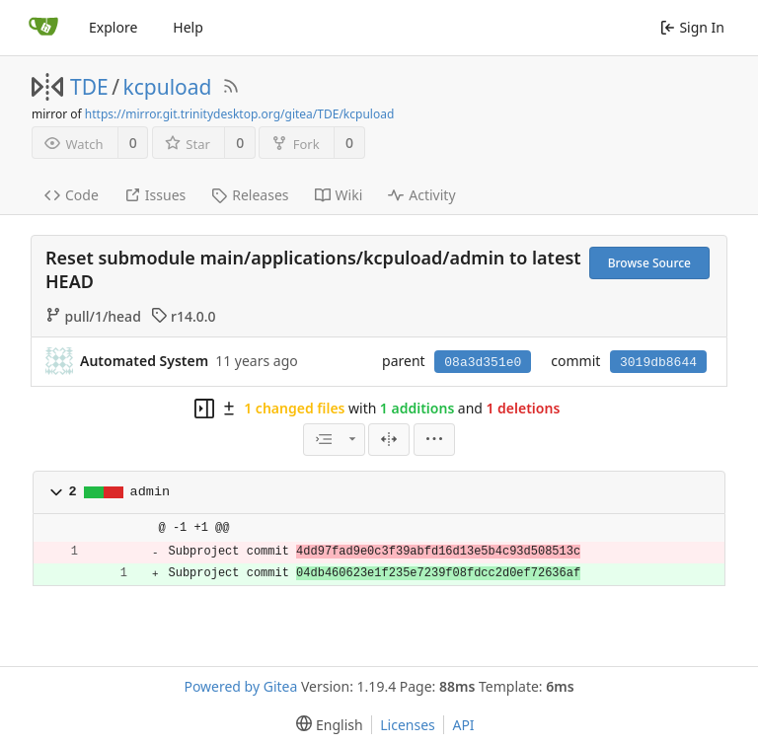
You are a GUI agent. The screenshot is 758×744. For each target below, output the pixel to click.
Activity (421, 195)
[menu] (434, 439)
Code (71, 195)
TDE (89, 87)
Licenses (407, 724)
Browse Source (649, 263)
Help (188, 27)
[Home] (43, 27)
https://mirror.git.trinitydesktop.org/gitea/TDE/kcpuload (239, 114)
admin (150, 491)
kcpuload (167, 87)
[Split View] (389, 439)
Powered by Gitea (240, 686)
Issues (155, 195)
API (463, 724)
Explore (113, 27)
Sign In (692, 27)
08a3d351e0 (482, 362)
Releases (249, 195)
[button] (56, 492)
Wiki (339, 195)
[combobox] (333, 439)
